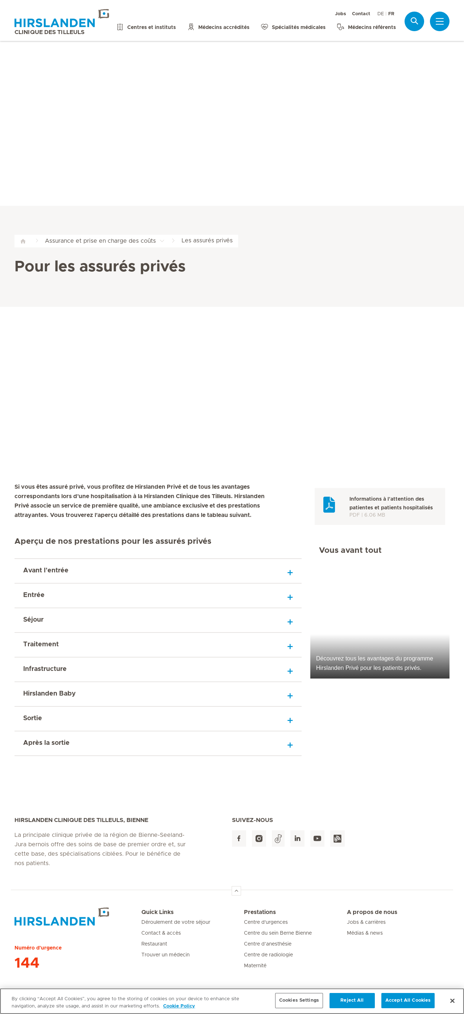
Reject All (352, 1001)
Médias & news (365, 933)
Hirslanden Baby (49, 693)
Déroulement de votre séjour (175, 922)
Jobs (340, 14)
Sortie (32, 718)
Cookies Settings (299, 1001)
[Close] (452, 1002)
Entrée (34, 595)
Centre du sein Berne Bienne (278, 933)
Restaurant (154, 944)
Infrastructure (45, 669)
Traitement (41, 644)
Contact (361, 14)
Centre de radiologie (268, 954)
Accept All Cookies (408, 1001)
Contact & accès (161, 933)
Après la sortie (46, 743)
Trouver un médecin (165, 954)
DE (380, 14)
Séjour (33, 620)
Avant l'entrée (46, 570)
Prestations (260, 912)
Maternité (255, 965)
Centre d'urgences (266, 922)
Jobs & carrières (366, 922)
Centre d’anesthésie (267, 944)
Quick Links (157, 912)
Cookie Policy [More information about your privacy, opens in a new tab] (179, 1007)
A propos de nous (372, 912)
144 (27, 963)
